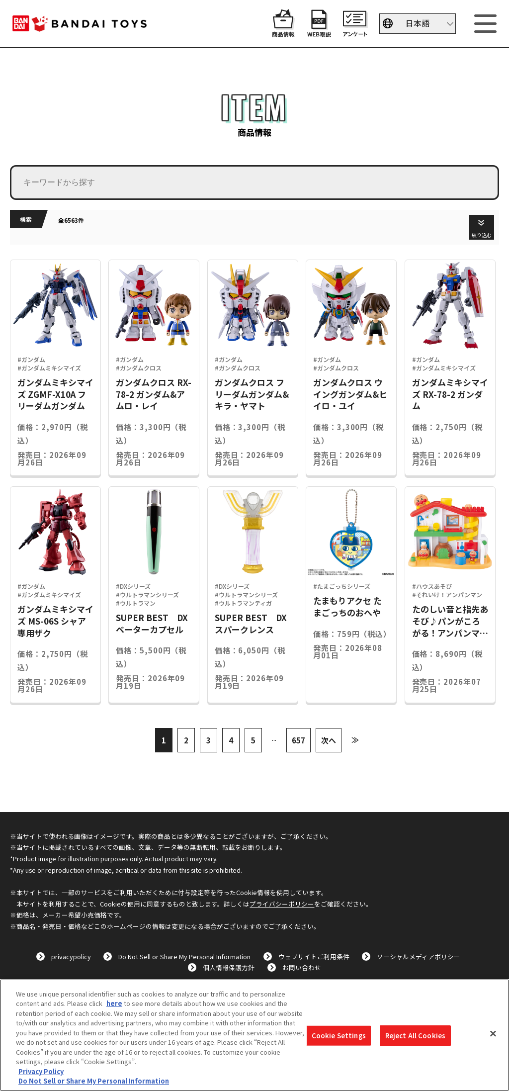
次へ (328, 740)
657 (298, 740)
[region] (254, 1035)
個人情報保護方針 (228, 967)
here (114, 1003)
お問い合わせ (301, 967)
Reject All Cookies (415, 1035)
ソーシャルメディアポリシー (418, 956)
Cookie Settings (339, 1035)
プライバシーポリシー (282, 904)
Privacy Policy (41, 1071)
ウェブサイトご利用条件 (313, 956)
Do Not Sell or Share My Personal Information (184, 956)
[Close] (493, 1034)
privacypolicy (71, 956)
